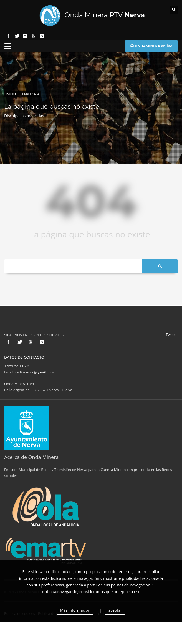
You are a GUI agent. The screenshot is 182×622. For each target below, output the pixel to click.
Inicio (11, 94)
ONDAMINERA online (151, 45)
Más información (75, 610)
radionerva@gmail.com (34, 372)
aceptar (115, 610)
